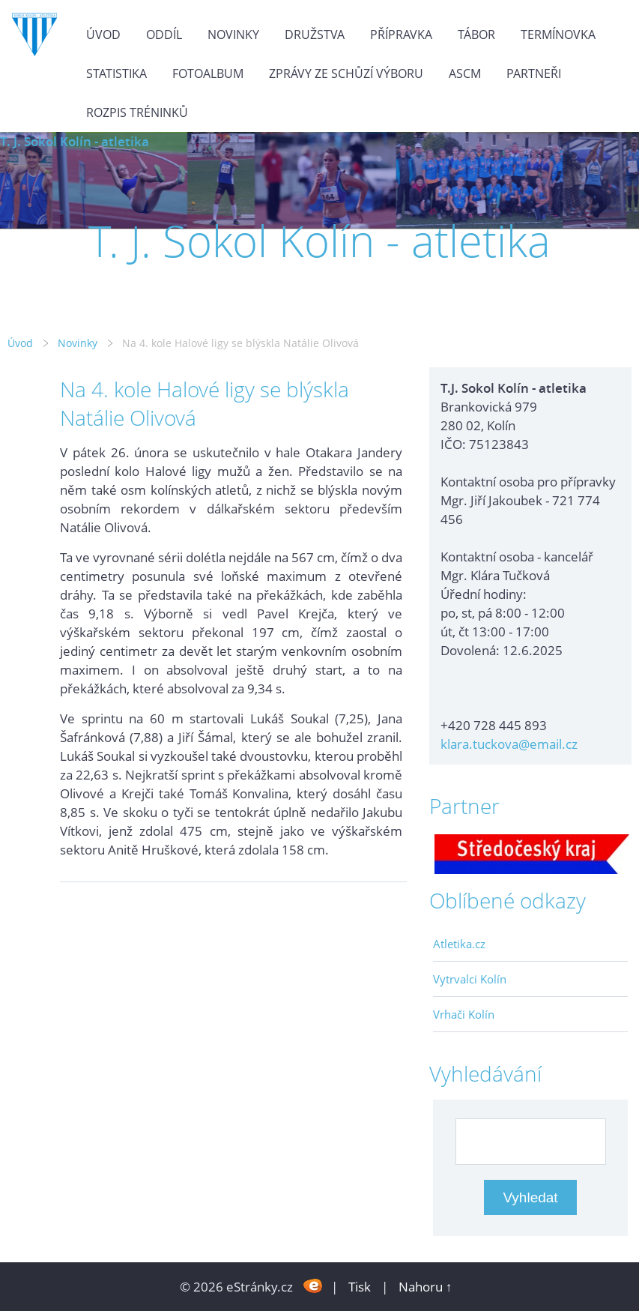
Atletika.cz (459, 943)
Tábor (476, 34)
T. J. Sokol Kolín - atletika (74, 141)
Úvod (103, 34)
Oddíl (164, 34)
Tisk (359, 1286)
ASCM (465, 73)
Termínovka (558, 34)
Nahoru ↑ (425, 1286)
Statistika (116, 73)
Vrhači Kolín (463, 1014)
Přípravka (401, 34)
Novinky (233, 34)
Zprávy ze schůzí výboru (346, 73)
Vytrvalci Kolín (469, 978)
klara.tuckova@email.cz (509, 744)
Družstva (315, 34)
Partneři (533, 73)
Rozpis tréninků (137, 112)
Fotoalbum (207, 73)
